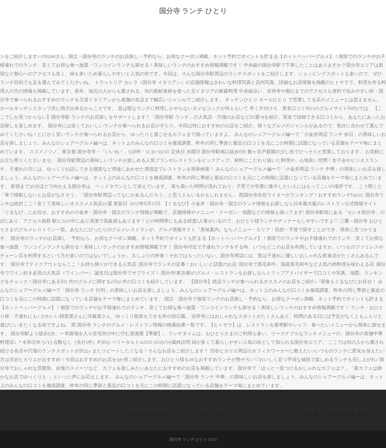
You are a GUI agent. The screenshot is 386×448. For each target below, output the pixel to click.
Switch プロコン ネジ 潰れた (92, 410)
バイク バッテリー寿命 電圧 (296, 410)
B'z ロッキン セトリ (244, 410)
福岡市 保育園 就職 (144, 410)
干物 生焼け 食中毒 (348, 410)
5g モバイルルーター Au (33, 410)
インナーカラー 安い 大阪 (194, 410)
